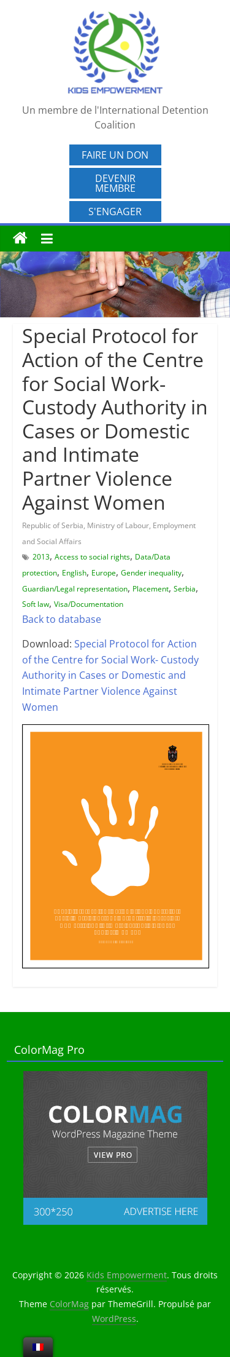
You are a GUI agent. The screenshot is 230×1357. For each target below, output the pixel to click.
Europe (103, 573)
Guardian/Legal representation (75, 589)
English (74, 573)
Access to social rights (92, 557)
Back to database (61, 619)
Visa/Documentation (88, 604)
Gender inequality (151, 573)
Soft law (35, 604)
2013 (41, 557)
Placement (150, 589)
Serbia (185, 589)
